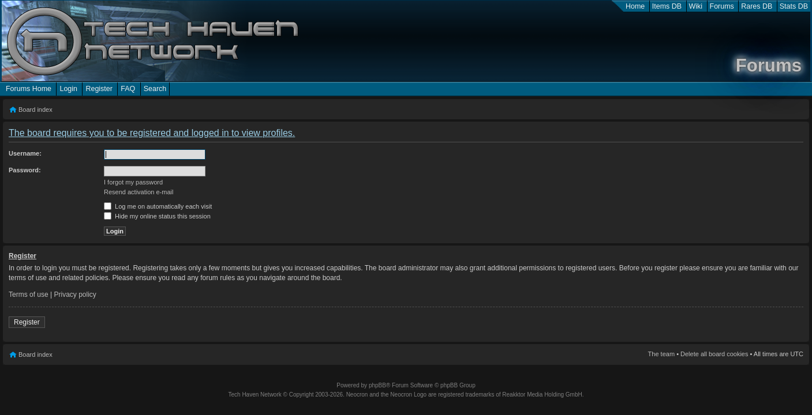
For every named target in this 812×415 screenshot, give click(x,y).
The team (661, 353)
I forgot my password (133, 182)
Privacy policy (75, 294)
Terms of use (28, 294)
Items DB (667, 6)
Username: (25, 153)
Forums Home (28, 89)
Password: (25, 170)
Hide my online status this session (157, 216)
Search (155, 89)
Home (635, 6)
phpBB (377, 385)
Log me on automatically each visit (158, 206)
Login (68, 89)
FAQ (128, 89)
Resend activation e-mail (138, 191)
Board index (35, 109)
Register (98, 89)
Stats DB (794, 6)
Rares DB (756, 6)
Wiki (696, 6)
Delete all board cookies (714, 353)
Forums (722, 6)
